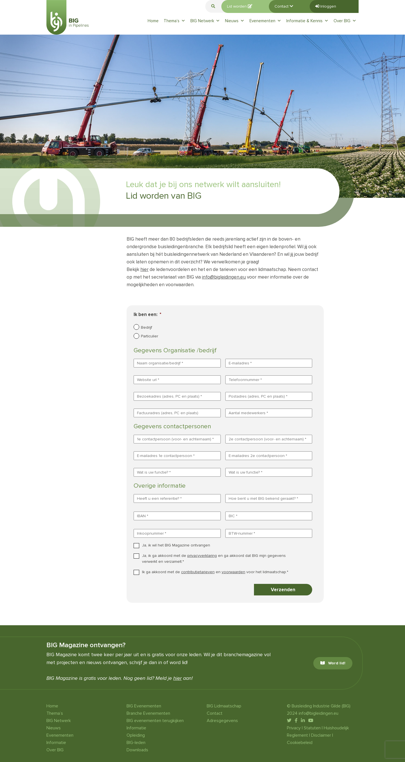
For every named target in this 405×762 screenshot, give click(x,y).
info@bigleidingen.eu (224, 277)
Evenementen (265, 20)
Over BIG (345, 20)
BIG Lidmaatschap (224, 706)
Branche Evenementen (148, 713)
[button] (213, 6)
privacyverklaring (202, 555)
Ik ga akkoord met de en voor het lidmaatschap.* (215, 572)
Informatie (56, 742)
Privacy (294, 728)
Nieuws (234, 20)
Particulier (149, 336)
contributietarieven (198, 572)
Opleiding (136, 735)
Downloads (137, 750)
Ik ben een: (147, 314)
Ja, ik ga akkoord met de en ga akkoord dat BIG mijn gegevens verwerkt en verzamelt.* (214, 558)
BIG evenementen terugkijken (155, 720)
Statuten (312, 728)
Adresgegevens (222, 720)
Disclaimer (321, 735)
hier (144, 269)
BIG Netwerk (205, 20)
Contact (283, 6)
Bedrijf (146, 327)
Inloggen (325, 6)
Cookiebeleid (299, 742)
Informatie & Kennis (307, 20)
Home (153, 20)
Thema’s (174, 20)
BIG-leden (136, 742)
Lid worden (239, 6)
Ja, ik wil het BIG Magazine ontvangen (176, 545)
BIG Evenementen (144, 706)
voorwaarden (233, 572)
